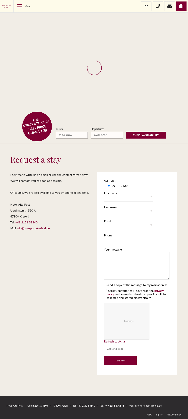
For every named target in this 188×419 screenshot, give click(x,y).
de (146, 6)
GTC (149, 414)
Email (107, 221)
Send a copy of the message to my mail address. (137, 285)
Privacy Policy (174, 414)
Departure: (97, 129)
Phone (108, 235)
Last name (110, 207)
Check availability (146, 135)
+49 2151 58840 (26, 222)
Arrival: (60, 129)
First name (111, 193)
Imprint (159, 414)
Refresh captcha (115, 341)
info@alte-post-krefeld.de (33, 228)
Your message (113, 249)
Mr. (113, 186)
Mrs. (126, 186)
